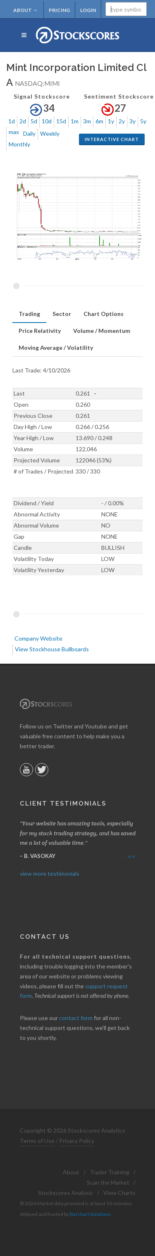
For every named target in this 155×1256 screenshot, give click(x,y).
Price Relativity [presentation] (40, 330)
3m (87, 121)
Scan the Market (108, 1182)
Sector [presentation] (61, 313)
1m (75, 121)
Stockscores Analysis (65, 1192)
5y (143, 121)
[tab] (29, 314)
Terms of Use (37, 1140)
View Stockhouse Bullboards (52, 649)
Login (88, 10)
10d (47, 121)
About (25, 10)
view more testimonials (49, 873)
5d (34, 121)
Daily (29, 133)
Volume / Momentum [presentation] (101, 330)
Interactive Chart (112, 139)
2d (22, 121)
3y (132, 121)
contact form (76, 1017)
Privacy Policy (76, 1140)
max (14, 131)
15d (61, 121)
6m (99, 121)
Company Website (38, 638)
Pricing (59, 10)
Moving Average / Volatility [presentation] (56, 347)
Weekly (50, 133)
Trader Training (109, 1172)
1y (111, 121)
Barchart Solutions (90, 1214)
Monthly (19, 144)
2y (122, 121)
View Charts (119, 1192)
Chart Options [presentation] (103, 313)
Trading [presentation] (29, 313)
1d (11, 121)
